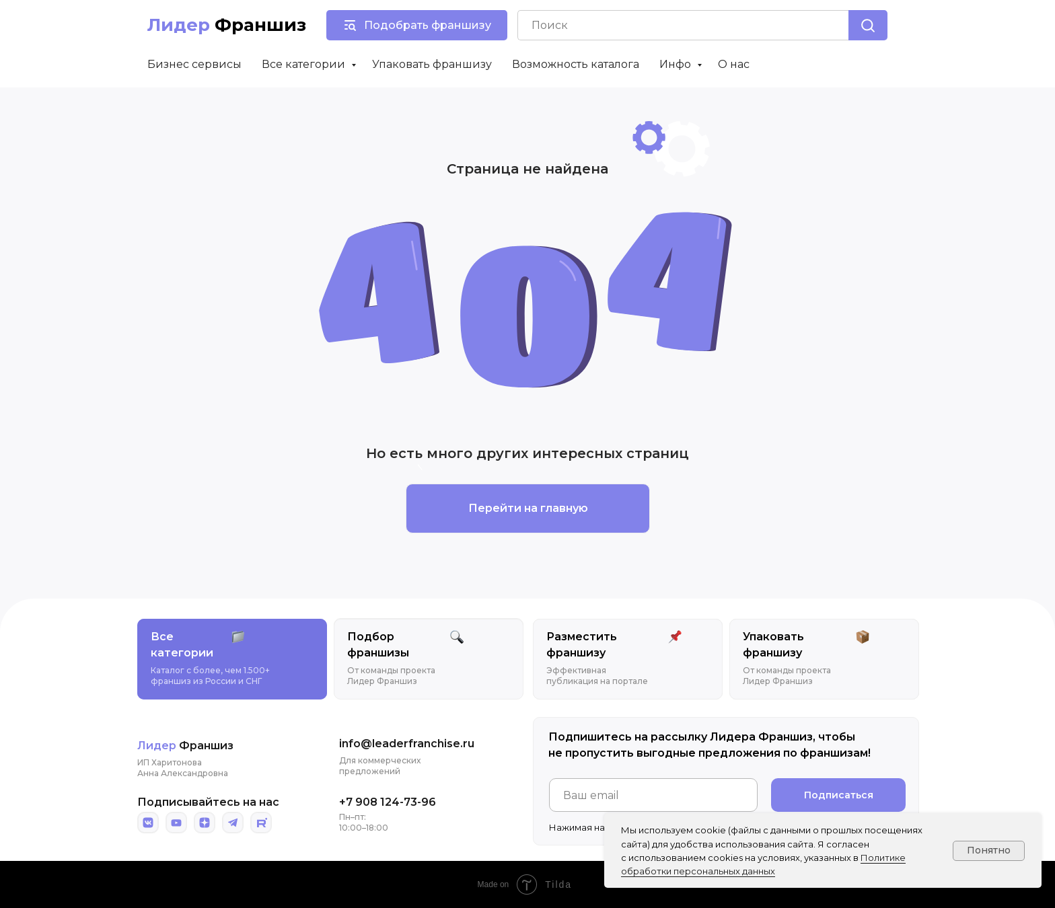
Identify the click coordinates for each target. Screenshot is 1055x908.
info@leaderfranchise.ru (406, 743)
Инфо (676, 64)
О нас (734, 64)
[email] (653, 795)
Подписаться (838, 795)
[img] (148, 822)
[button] (416, 25)
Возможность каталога (575, 64)
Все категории (305, 64)
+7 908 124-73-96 (387, 802)
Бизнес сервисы (194, 64)
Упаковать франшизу (432, 64)
